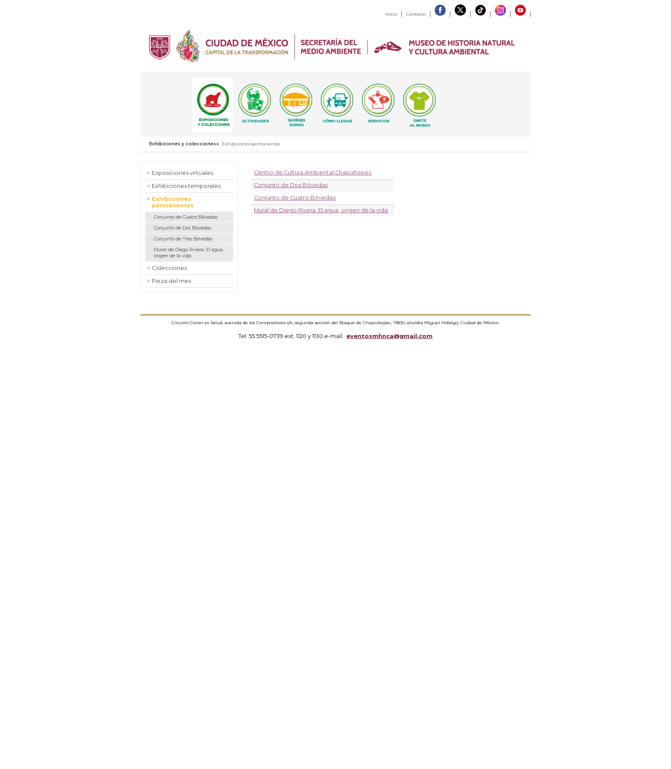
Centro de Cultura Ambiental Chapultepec (313, 172)
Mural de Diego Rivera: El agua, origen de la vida (189, 252)
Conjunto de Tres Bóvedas (183, 239)
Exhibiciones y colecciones (182, 144)
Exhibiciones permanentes (173, 202)
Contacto (416, 14)
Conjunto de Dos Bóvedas (182, 228)
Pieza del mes (171, 281)
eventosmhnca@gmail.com (389, 335)
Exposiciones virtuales (182, 173)
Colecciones (169, 268)
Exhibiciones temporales (186, 186)
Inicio (391, 14)
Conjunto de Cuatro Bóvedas (186, 217)
